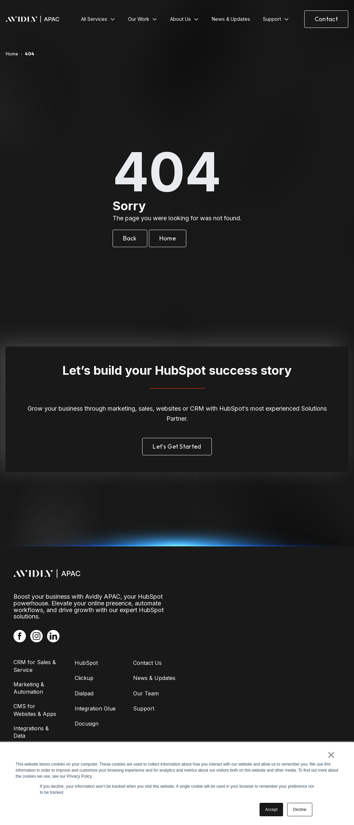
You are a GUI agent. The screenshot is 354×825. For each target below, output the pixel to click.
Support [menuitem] (143, 708)
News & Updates (231, 19)
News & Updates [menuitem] (154, 678)
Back (130, 238)
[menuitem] (98, 19)
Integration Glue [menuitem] (95, 708)
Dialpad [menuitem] (84, 693)
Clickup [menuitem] (84, 678)
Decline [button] (299, 809)
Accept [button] (271, 809)
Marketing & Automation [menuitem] (28, 688)
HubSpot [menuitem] (86, 662)
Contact (326, 19)
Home (12, 54)
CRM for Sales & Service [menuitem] (34, 666)
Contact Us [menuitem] (147, 662)
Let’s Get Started (177, 446)
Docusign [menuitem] (87, 723)
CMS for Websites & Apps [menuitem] (34, 710)
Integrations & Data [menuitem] (31, 732)
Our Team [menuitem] (146, 693)
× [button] (331, 755)
